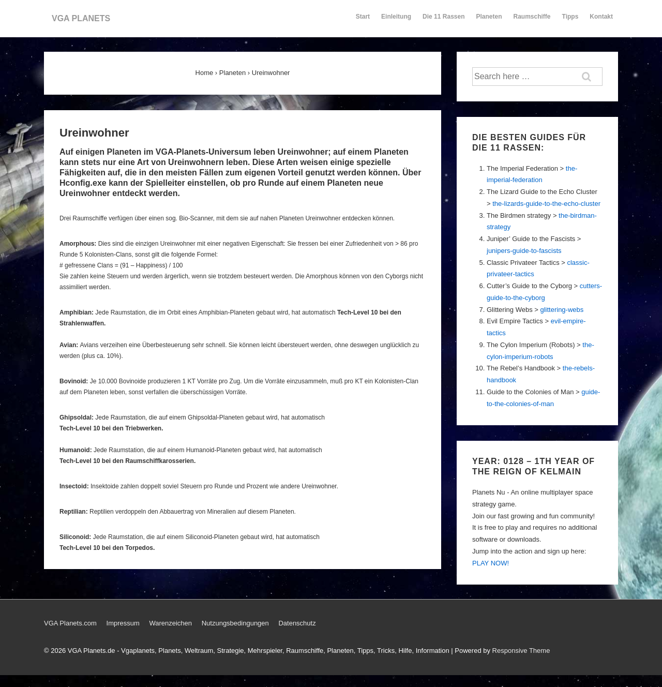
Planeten (489, 21)
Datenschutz (296, 623)
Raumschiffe (532, 21)
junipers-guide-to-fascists (524, 251)
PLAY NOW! (490, 563)
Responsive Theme (521, 650)
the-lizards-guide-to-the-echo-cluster (546, 203)
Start (363, 16)
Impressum (123, 623)
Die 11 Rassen (443, 21)
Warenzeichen (170, 623)
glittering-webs (561, 309)
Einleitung (396, 21)
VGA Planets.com (70, 623)
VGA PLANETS (81, 18)
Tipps (571, 21)
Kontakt (601, 21)
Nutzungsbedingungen (235, 623)
